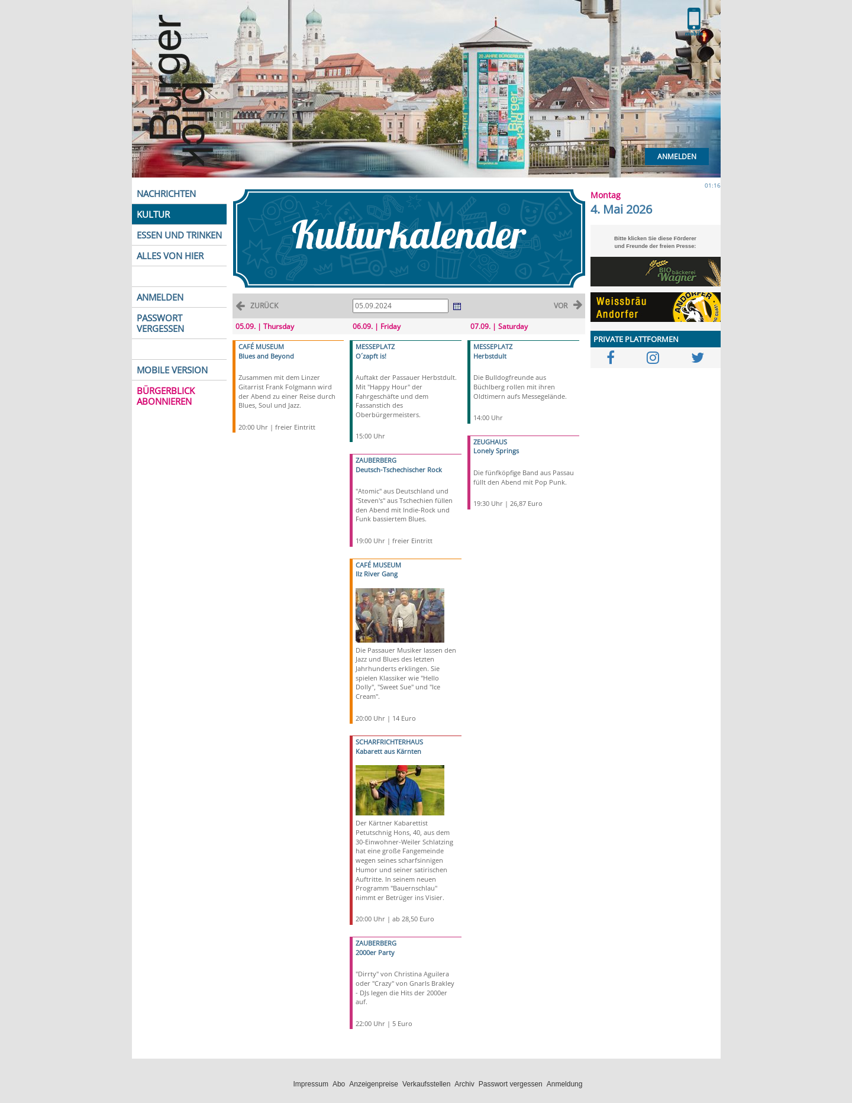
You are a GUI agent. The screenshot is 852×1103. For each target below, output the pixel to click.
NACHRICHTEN (166, 193)
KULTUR (153, 214)
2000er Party (375, 952)
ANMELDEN (160, 297)
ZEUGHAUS (490, 441)
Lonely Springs (496, 450)
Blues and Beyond (266, 355)
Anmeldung (565, 1084)
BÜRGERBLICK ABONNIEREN (166, 396)
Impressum (310, 1084)
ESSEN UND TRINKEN (179, 235)
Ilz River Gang (377, 573)
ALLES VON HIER (170, 256)
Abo (339, 1084)
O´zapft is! (371, 355)
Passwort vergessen (511, 1084)
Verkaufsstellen (426, 1084)
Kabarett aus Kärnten (388, 751)
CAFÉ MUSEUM (261, 346)
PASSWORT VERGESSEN (160, 323)
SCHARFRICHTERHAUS (389, 741)
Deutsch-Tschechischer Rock (399, 469)
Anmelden (676, 156)
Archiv (464, 1084)
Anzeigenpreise (373, 1084)
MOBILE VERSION (172, 370)
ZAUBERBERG (376, 460)
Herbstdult (489, 355)
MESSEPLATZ (375, 346)
